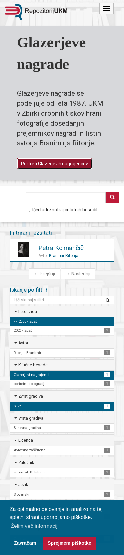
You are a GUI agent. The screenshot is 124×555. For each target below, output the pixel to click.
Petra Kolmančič (61, 247)
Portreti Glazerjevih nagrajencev (54, 163)
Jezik (23, 484)
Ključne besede (33, 364)
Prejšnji (44, 273)
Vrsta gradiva (30, 418)
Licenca (25, 440)
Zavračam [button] (25, 543)
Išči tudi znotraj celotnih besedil (61, 209)
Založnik (26, 462)
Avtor (23, 342)
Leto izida (27, 311)
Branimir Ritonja (63, 255)
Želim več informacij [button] (34, 526)
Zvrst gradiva (30, 396)
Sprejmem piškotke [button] (69, 543)
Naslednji (78, 273)
